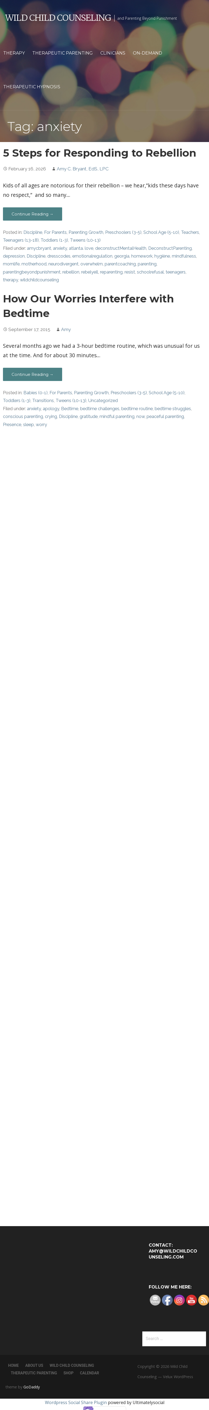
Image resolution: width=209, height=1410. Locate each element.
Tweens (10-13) (85, 240)
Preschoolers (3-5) (123, 232)
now (140, 416)
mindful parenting (117, 416)
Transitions (43, 400)
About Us (34, 1365)
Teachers (190, 232)
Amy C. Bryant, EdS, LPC (83, 168)
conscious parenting (23, 416)
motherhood (34, 264)
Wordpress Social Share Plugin (76, 1402)
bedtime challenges (99, 408)
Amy (66, 329)
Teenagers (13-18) (21, 240)
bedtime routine (137, 408)
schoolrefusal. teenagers (161, 272)
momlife (11, 264)
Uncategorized (103, 400)
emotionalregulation (92, 256)
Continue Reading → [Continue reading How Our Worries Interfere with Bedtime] (33, 374)
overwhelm (91, 264)
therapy (10, 279)
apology (51, 408)
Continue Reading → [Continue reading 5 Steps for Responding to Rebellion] (33, 214)
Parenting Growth (86, 232)
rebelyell (89, 272)
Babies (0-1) (35, 392)
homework (142, 256)
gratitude (89, 416)
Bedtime (69, 408)
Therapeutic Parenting (62, 53)
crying (51, 416)
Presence (12, 424)
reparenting (111, 272)
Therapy (14, 53)
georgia (121, 256)
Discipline (32, 232)
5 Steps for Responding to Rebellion (99, 153)
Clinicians (112, 53)
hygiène (162, 256)
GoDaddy (31, 1386)
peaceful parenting (165, 416)
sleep (28, 424)
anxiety (60, 248)
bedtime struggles (173, 408)
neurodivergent (63, 264)
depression (14, 256)
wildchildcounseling (39, 279)
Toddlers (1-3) (54, 240)
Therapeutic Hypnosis (31, 86)
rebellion (70, 272)
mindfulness (184, 256)
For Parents (55, 232)
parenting (147, 264)
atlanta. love (81, 248)
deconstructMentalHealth (120, 248)
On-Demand (147, 53)
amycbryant (39, 248)
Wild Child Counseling (58, 17)
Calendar (89, 1373)
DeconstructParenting (170, 248)
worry (41, 424)
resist (130, 272)
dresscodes (58, 256)
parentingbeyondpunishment (32, 272)
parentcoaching (120, 264)
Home (13, 1365)
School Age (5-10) (161, 232)
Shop (68, 1373)
